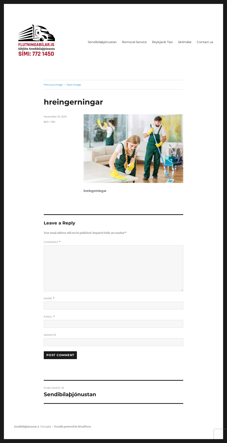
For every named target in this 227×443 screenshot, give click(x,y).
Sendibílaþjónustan (102, 42)
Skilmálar (185, 42)
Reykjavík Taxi (162, 42)
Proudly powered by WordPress (72, 426)
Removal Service (134, 42)
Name (49, 298)
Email (49, 316)
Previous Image (53, 84)
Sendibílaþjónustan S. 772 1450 (32, 426)
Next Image (74, 84)
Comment (52, 242)
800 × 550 (49, 121)
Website (50, 334)
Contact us (205, 42)
